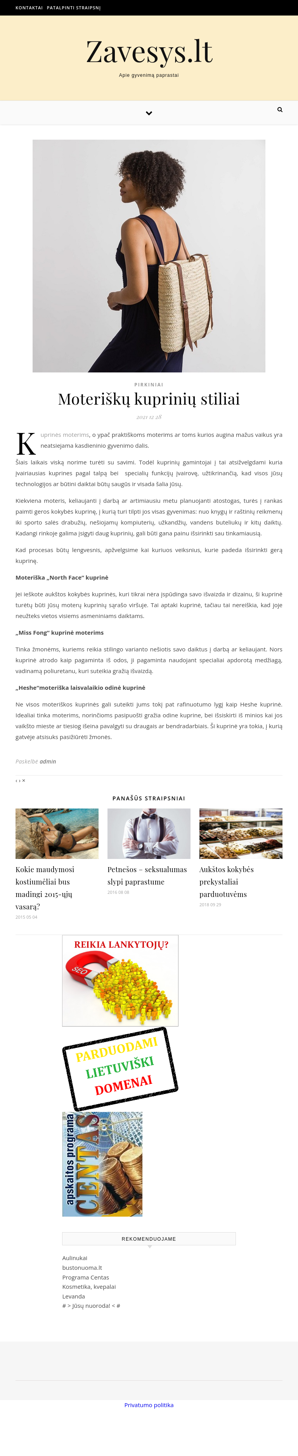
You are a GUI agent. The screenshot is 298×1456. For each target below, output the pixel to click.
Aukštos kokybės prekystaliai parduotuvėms (226, 882)
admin (48, 761)
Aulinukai (74, 1258)
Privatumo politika (148, 1405)
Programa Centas (85, 1277)
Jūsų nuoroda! (91, 1305)
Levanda (73, 1296)
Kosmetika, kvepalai (89, 1286)
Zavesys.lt (149, 50)
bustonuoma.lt (82, 1267)
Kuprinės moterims (64, 434)
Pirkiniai (148, 384)
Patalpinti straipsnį (74, 7)
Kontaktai (29, 7)
